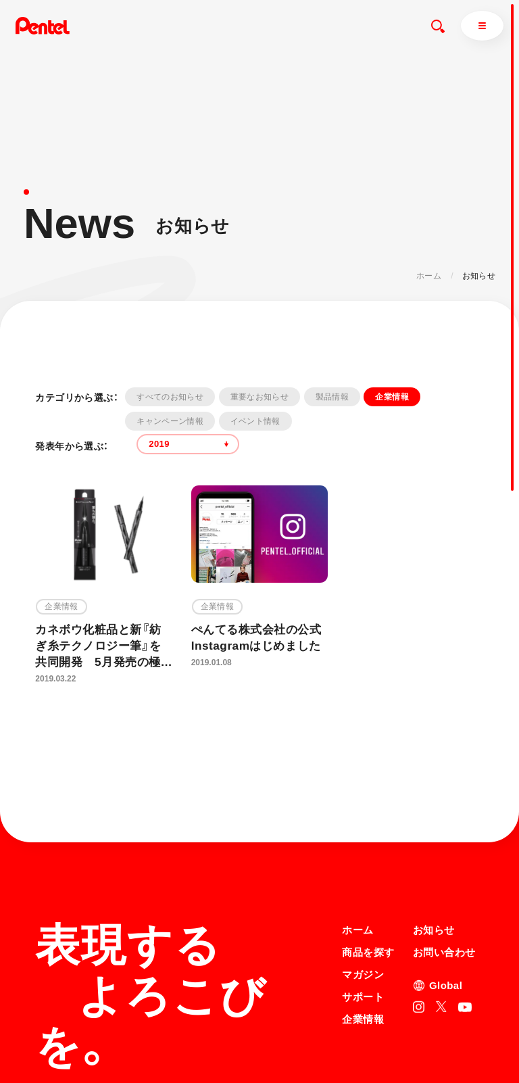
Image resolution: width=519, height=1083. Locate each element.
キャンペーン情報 (170, 421)
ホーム (428, 276)
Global (445, 867)
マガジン (363, 856)
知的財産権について (379, 1052)
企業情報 (391, 397)
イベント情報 (255, 421)
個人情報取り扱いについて (392, 1034)
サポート (363, 878)
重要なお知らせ (259, 397)
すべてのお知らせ (170, 397)
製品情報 (332, 397)
